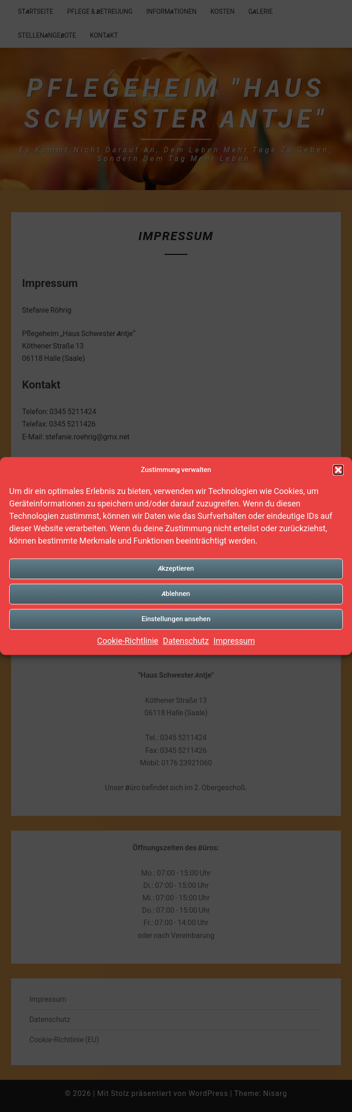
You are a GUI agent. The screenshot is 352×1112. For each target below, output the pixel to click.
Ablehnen (176, 593)
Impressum (234, 640)
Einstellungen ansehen (176, 618)
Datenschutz (186, 640)
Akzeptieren (176, 568)
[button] (338, 469)
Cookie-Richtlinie (128, 640)
